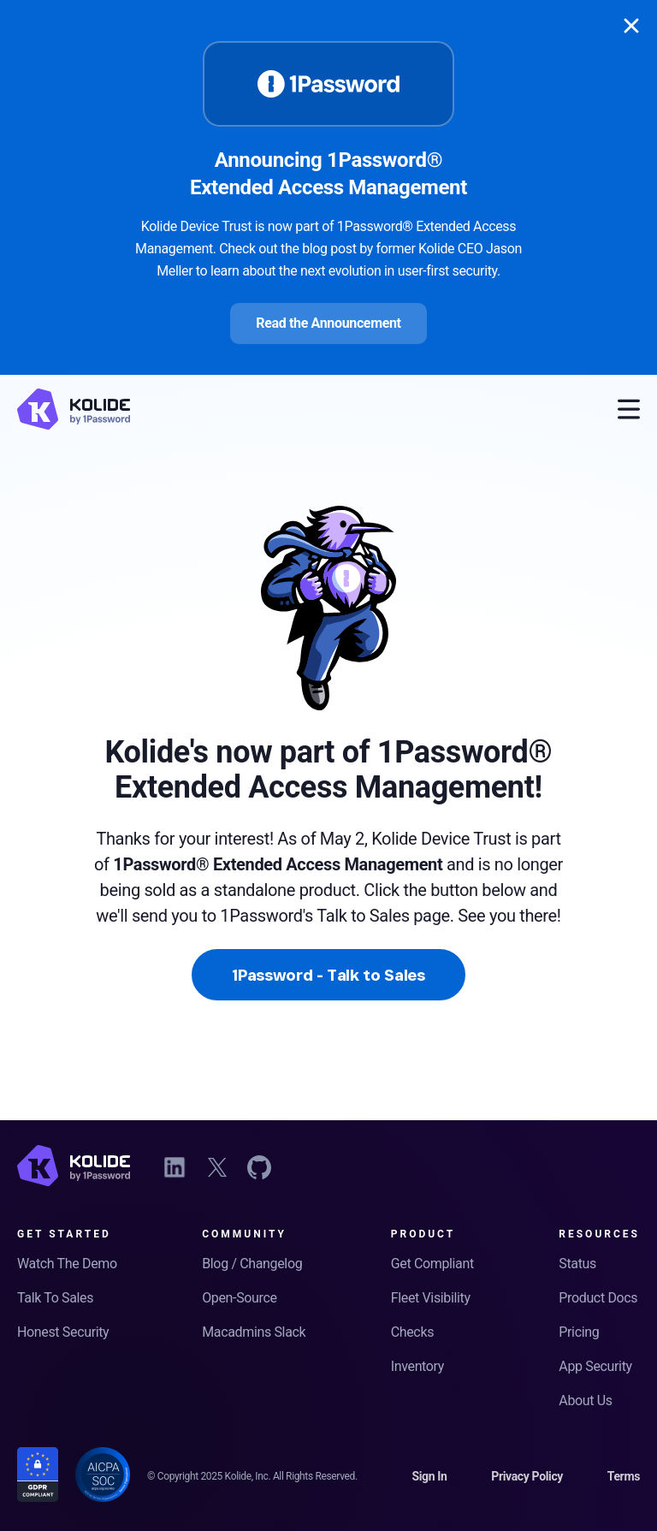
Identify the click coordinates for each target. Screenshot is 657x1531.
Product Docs (598, 1298)
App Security (595, 1366)
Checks (412, 1332)
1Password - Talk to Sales (328, 975)
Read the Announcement (328, 323)
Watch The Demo (67, 1263)
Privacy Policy (527, 1476)
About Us (585, 1400)
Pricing (579, 1332)
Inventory (417, 1366)
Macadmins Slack (253, 1332)
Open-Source (239, 1298)
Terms (623, 1476)
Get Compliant (432, 1263)
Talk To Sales (55, 1298)
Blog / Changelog (252, 1263)
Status (577, 1263)
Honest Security (63, 1332)
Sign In (429, 1476)
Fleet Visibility (431, 1298)
